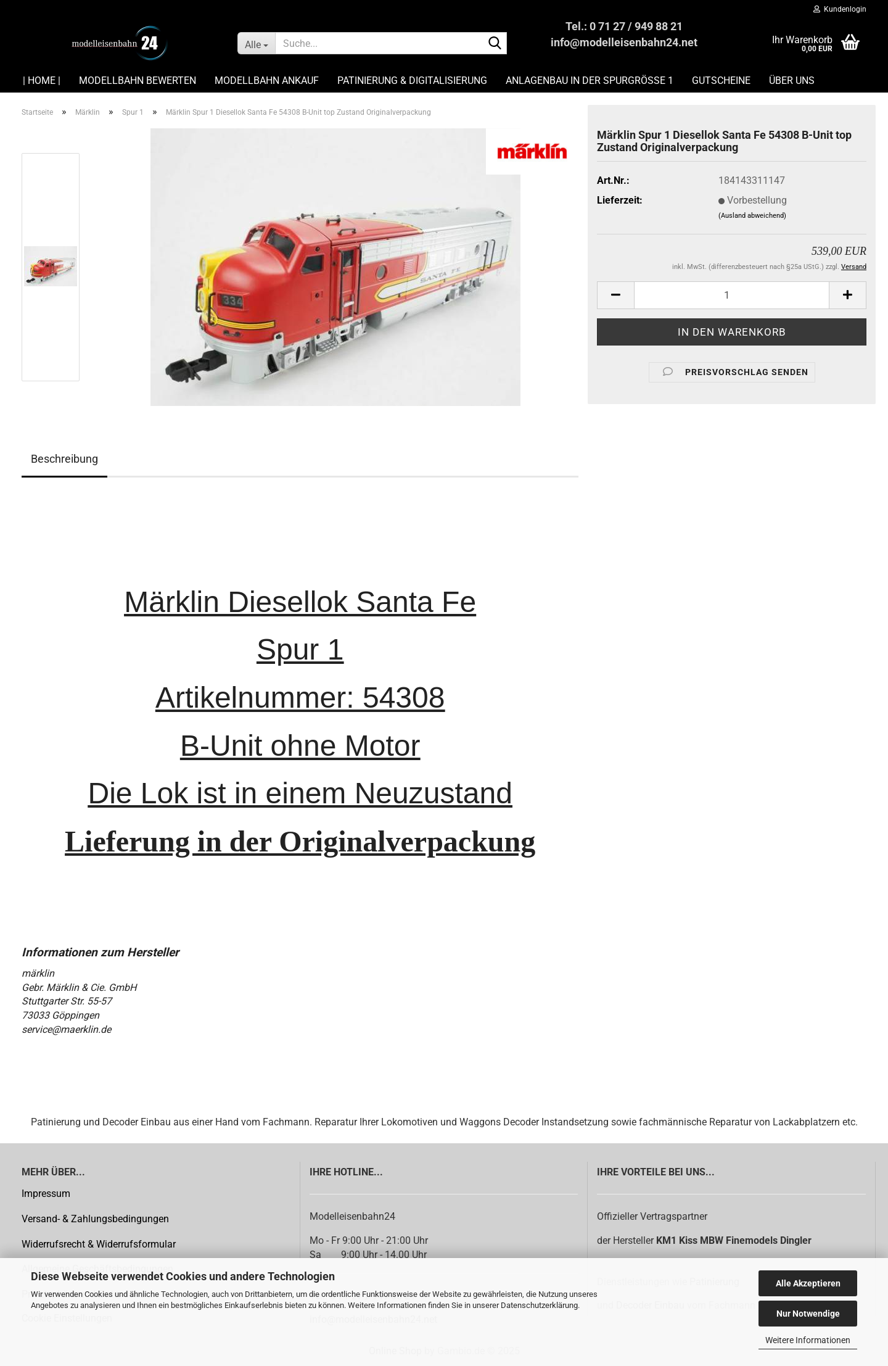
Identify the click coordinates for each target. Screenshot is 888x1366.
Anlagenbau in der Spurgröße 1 (589, 80)
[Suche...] (256, 43)
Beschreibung (64, 458)
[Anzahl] (731, 295)
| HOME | (41, 80)
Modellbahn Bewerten (137, 80)
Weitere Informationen (807, 1340)
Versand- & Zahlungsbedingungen (95, 1219)
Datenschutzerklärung (539, 1305)
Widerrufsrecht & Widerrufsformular (99, 1244)
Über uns (792, 80)
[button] (615, 295)
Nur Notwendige (808, 1313)
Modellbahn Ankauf (267, 80)
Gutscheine (721, 80)
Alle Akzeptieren (808, 1283)
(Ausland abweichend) (752, 216)
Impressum (46, 1193)
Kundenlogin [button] (839, 9)
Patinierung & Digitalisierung (412, 80)
